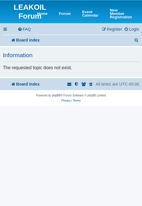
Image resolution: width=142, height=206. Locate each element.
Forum (65, 13)
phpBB (56, 95)
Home (42, 13)
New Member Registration (121, 14)
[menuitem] (24, 29)
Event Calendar (90, 13)
